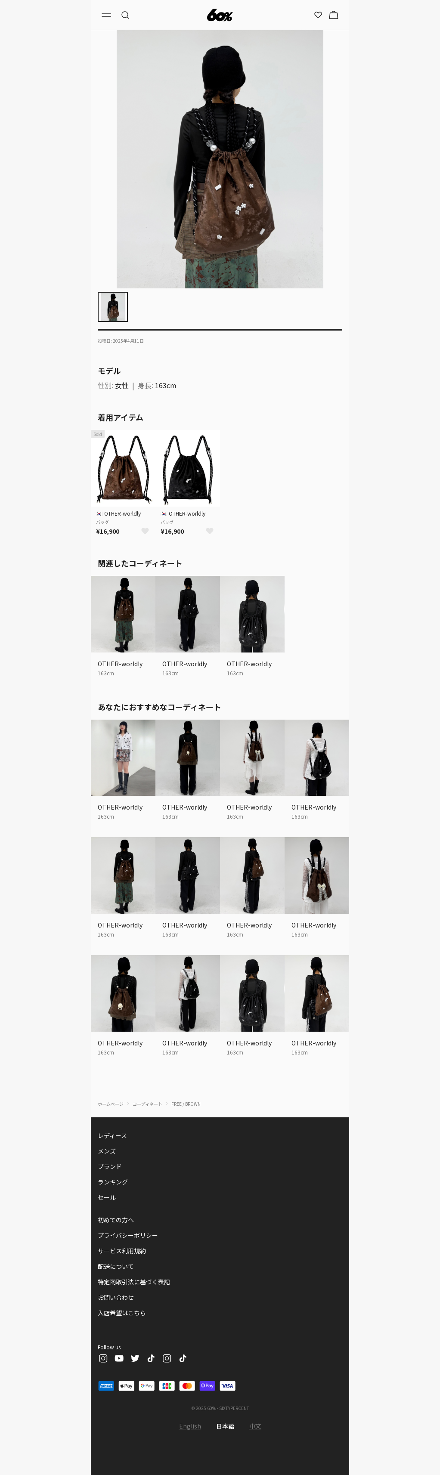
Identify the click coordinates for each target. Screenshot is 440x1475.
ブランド (110, 1166)
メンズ (107, 1151)
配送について (116, 1266)
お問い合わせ (116, 1297)
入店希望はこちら (122, 1312)
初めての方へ (116, 1219)
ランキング (113, 1182)
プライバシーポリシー (128, 1235)
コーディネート (147, 1104)
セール (107, 1197)
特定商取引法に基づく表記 (134, 1281)
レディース (112, 1135)
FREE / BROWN (186, 1104)
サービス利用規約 (122, 1250)
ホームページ (111, 1104)
